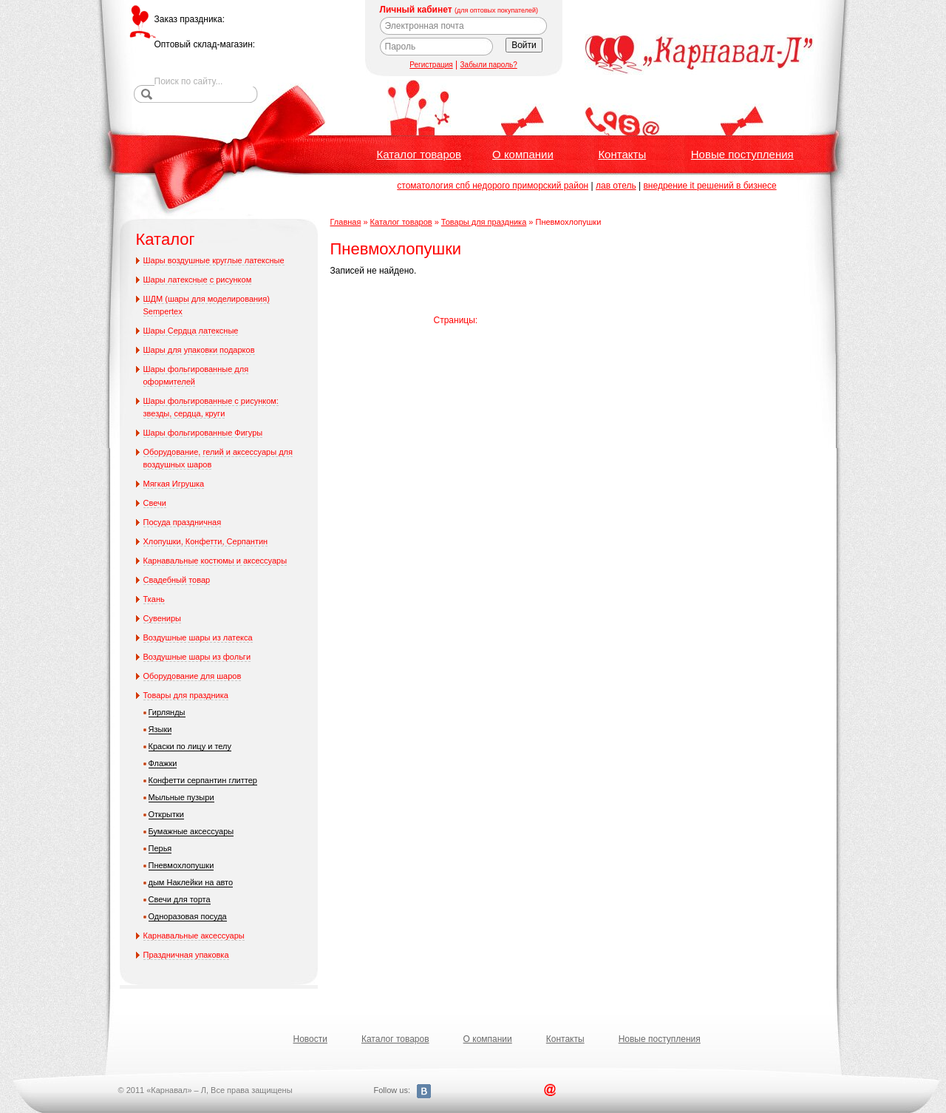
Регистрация (430, 65)
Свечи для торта (180, 899)
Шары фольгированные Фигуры (203, 432)
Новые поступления (742, 154)
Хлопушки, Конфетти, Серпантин (205, 541)
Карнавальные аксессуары (194, 935)
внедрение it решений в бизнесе (709, 185)
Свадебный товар (177, 579)
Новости (310, 1039)
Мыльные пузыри (181, 797)
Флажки (163, 763)
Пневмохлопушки (181, 865)
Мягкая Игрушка (174, 483)
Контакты (622, 154)
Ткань (154, 599)
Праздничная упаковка (186, 954)
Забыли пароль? (488, 65)
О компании (523, 154)
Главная (345, 221)
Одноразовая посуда (188, 916)
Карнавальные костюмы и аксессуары (215, 560)
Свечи (154, 502)
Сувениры (162, 618)
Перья (160, 848)
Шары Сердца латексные (191, 330)
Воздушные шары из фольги (197, 656)
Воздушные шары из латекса (198, 637)
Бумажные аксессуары (191, 831)
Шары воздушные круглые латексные (214, 260)
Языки (160, 729)
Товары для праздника (185, 695)
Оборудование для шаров (192, 675)
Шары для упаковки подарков (199, 349)
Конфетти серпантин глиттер (203, 780)
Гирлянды (167, 712)
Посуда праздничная (182, 522)
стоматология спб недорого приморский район (492, 185)
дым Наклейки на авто (191, 882)
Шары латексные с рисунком (197, 279)
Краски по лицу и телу (190, 746)
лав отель (616, 185)
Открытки (166, 814)
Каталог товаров (419, 154)
